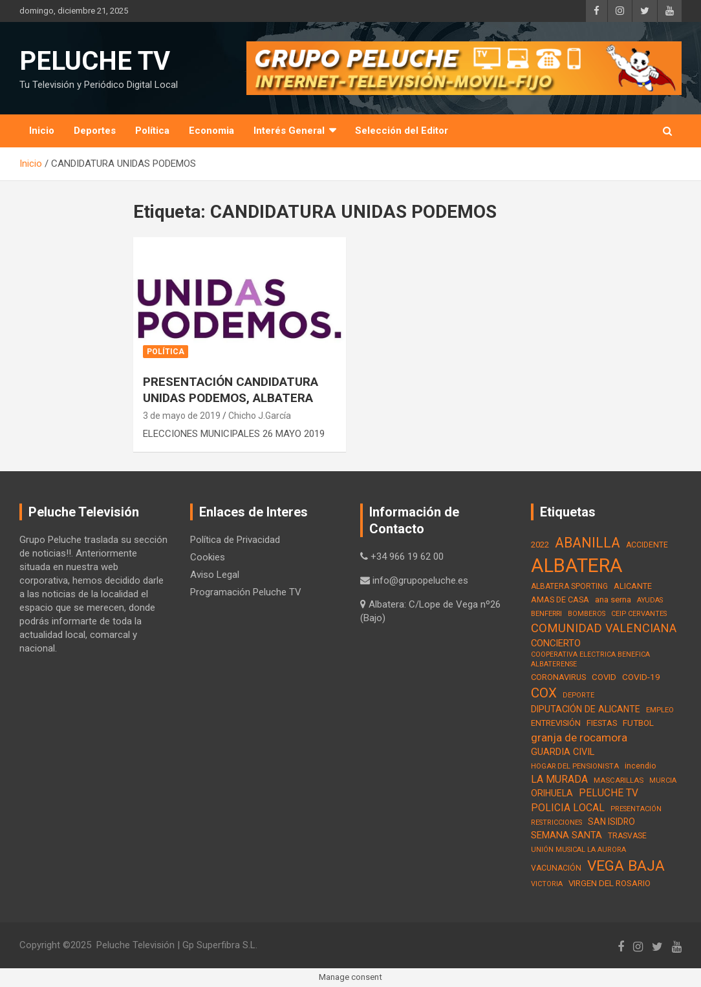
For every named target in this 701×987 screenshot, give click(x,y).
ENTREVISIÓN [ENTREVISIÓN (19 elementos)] (556, 723)
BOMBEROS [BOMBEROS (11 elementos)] (586, 614)
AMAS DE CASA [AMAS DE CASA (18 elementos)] (560, 599)
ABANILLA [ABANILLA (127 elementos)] (587, 543)
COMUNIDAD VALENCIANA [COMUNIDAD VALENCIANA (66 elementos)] (603, 628)
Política (152, 130)
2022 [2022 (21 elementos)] (540, 544)
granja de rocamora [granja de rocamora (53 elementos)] (579, 737)
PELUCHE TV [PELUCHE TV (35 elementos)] (608, 793)
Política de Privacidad (235, 540)
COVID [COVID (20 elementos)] (604, 677)
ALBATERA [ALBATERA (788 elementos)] (577, 566)
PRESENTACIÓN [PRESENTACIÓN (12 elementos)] (636, 809)
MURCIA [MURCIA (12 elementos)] (662, 780)
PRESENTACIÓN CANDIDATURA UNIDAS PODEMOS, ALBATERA (230, 389)
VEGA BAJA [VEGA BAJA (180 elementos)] (626, 866)
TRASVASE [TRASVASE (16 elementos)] (627, 835)
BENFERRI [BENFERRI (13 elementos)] (546, 613)
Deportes (95, 130)
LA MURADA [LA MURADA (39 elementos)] (559, 779)
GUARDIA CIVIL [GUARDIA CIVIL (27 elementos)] (562, 752)
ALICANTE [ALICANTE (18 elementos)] (633, 586)
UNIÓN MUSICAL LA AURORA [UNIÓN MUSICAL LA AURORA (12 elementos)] (578, 849)
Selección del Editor (401, 130)
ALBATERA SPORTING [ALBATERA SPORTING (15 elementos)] (569, 586)
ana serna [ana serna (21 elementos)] (613, 599)
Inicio (41, 130)
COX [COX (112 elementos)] (544, 693)
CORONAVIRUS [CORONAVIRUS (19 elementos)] (558, 677)
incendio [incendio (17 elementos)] (640, 765)
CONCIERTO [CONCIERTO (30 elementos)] (556, 643)
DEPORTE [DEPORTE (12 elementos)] (578, 695)
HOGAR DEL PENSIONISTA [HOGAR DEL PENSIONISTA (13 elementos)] (575, 765)
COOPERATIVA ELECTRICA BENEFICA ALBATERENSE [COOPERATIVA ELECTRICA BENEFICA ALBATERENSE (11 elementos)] (590, 659)
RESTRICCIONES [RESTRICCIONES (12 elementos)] (556, 822)
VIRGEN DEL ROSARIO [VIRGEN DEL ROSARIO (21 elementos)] (609, 883)
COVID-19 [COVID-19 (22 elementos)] (641, 677)
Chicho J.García (259, 415)
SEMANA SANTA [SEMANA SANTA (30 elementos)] (566, 835)
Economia (211, 130)
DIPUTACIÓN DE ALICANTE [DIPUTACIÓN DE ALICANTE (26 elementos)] (585, 709)
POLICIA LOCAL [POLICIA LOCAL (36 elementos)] (568, 807)
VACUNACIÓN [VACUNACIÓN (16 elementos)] (556, 868)
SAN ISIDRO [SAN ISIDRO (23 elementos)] (611, 821)
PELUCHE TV (94, 61)
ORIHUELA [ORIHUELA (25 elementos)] (552, 793)
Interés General (289, 130)
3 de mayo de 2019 (182, 415)
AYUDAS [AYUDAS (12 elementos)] (650, 600)
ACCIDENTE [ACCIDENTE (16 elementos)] (647, 544)
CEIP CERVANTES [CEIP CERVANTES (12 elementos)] (639, 614)
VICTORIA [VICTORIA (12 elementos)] (547, 884)
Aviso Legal (214, 574)
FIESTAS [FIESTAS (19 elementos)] (602, 723)
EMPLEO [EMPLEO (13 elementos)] (660, 709)
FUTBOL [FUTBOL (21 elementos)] (638, 723)
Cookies (207, 557)
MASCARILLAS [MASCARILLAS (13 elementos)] (618, 780)
